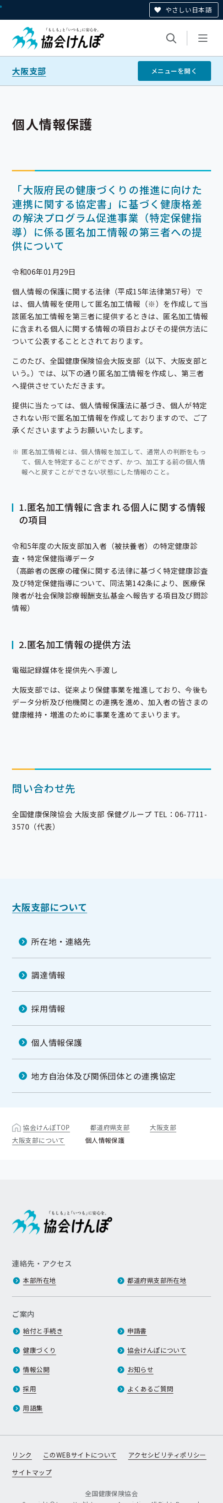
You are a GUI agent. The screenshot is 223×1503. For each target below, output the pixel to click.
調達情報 (48, 975)
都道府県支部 (110, 1127)
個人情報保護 (56, 1042)
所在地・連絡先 (61, 941)
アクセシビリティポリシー (167, 1454)
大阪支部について (49, 907)
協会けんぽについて (157, 1350)
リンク (22, 1454)
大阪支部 (29, 71)
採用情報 (48, 1008)
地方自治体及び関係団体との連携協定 (103, 1076)
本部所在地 (39, 1280)
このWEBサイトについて (80, 1454)
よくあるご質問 (150, 1388)
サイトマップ (32, 1472)
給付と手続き (43, 1330)
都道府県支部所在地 (157, 1280)
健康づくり (39, 1350)
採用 (29, 1388)
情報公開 (36, 1369)
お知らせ (140, 1369)
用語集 (33, 1408)
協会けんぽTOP (46, 1127)
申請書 (137, 1330)
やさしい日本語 (188, 9)
